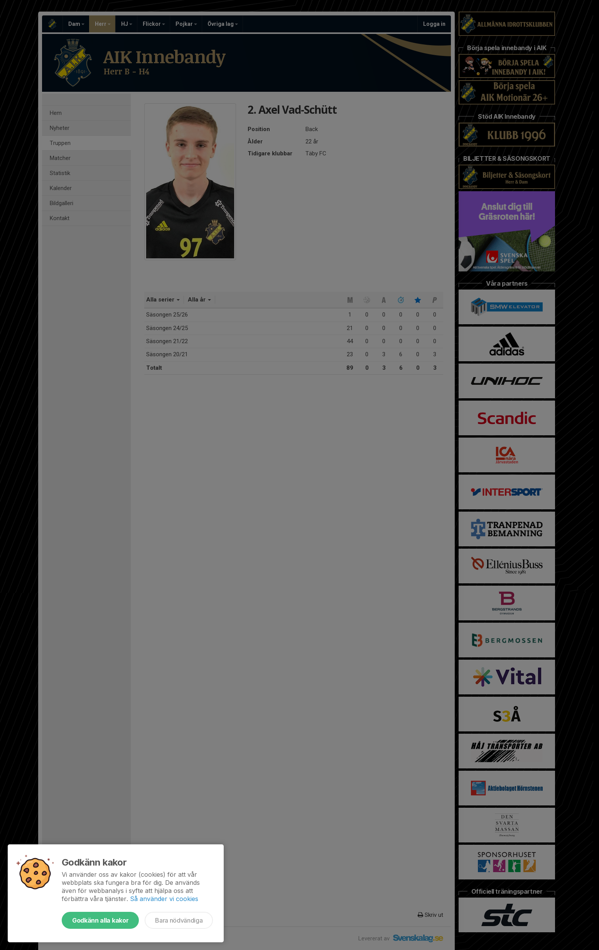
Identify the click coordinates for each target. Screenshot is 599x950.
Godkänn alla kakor (100, 920)
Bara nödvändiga (178, 920)
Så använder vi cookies (164, 899)
